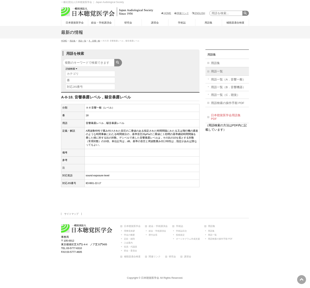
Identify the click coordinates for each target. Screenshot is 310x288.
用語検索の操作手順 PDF (227, 103)
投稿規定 (180, 235)
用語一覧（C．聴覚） (225, 94)
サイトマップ (71, 213)
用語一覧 (217, 71)
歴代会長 (153, 235)
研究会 (172, 256)
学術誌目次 (181, 231)
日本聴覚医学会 (132, 226)
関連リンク (181, 13)
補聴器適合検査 (132, 256)
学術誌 (179, 226)
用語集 (211, 54)
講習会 (187, 256)
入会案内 (128, 243)
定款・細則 (129, 239)
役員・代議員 (130, 247)
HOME (166, 13)
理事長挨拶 (129, 231)
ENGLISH (198, 13)
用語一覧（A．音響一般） (228, 79)
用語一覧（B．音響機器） (228, 87)
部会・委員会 (130, 250)
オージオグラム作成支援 (188, 239)
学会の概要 (129, 235)
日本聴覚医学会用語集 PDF (226, 117)
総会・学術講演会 (158, 226)
